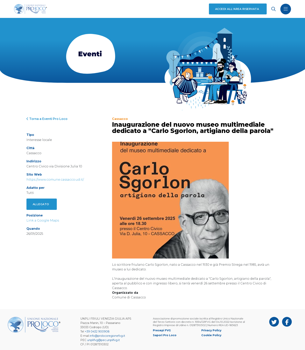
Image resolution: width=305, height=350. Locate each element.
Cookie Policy (211, 335)
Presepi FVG (162, 330)
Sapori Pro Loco (164, 335)
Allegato (41, 204)
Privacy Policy (211, 330)
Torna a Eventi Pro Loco (46, 119)
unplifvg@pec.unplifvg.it (103, 340)
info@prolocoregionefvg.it (107, 336)
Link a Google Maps (42, 220)
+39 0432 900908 (97, 331)
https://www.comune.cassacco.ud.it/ (55, 179)
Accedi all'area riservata (237, 9)
